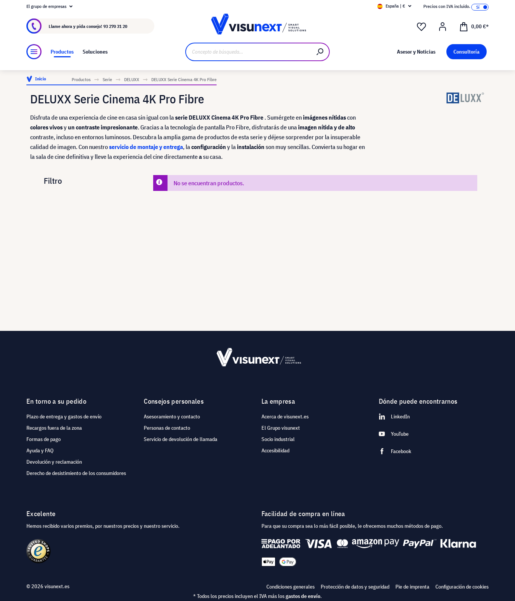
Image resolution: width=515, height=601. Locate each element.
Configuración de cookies (462, 586)
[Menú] (34, 51)
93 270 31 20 (115, 26)
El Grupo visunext (280, 427)
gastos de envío (303, 596)
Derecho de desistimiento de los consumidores (76, 473)
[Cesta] (474, 26)
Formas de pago (43, 439)
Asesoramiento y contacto (172, 416)
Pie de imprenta (412, 586)
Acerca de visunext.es (285, 416)
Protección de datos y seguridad (355, 586)
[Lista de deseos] (421, 26)
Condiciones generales (290, 586)
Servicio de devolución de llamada (180, 439)
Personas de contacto (167, 427)
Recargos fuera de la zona (54, 427)
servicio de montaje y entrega (146, 147)
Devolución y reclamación (54, 461)
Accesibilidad (275, 450)
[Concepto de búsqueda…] (248, 52)
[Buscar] (320, 52)
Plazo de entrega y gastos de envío (63, 416)
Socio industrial (278, 439)
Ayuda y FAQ (40, 450)
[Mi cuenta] (442, 26)
